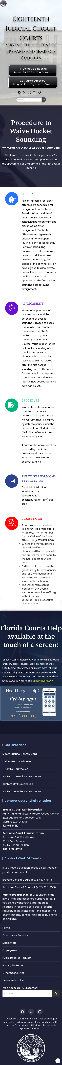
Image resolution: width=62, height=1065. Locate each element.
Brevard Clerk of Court (16, 879)
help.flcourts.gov (44, 680)
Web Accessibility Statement (20, 988)
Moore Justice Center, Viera (19, 754)
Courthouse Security (15, 935)
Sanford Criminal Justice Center (22, 776)
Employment (10, 950)
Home (6, 927)
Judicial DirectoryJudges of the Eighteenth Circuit (33, 82)
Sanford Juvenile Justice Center (22, 791)
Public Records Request (16, 958)
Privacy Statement (14, 965)
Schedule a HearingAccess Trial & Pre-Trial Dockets (32, 70)
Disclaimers (9, 943)
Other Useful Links (13, 973)
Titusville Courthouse (15, 769)
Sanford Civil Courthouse (17, 784)
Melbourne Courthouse (16, 761)
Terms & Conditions (14, 980)
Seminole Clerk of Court (17, 887)
